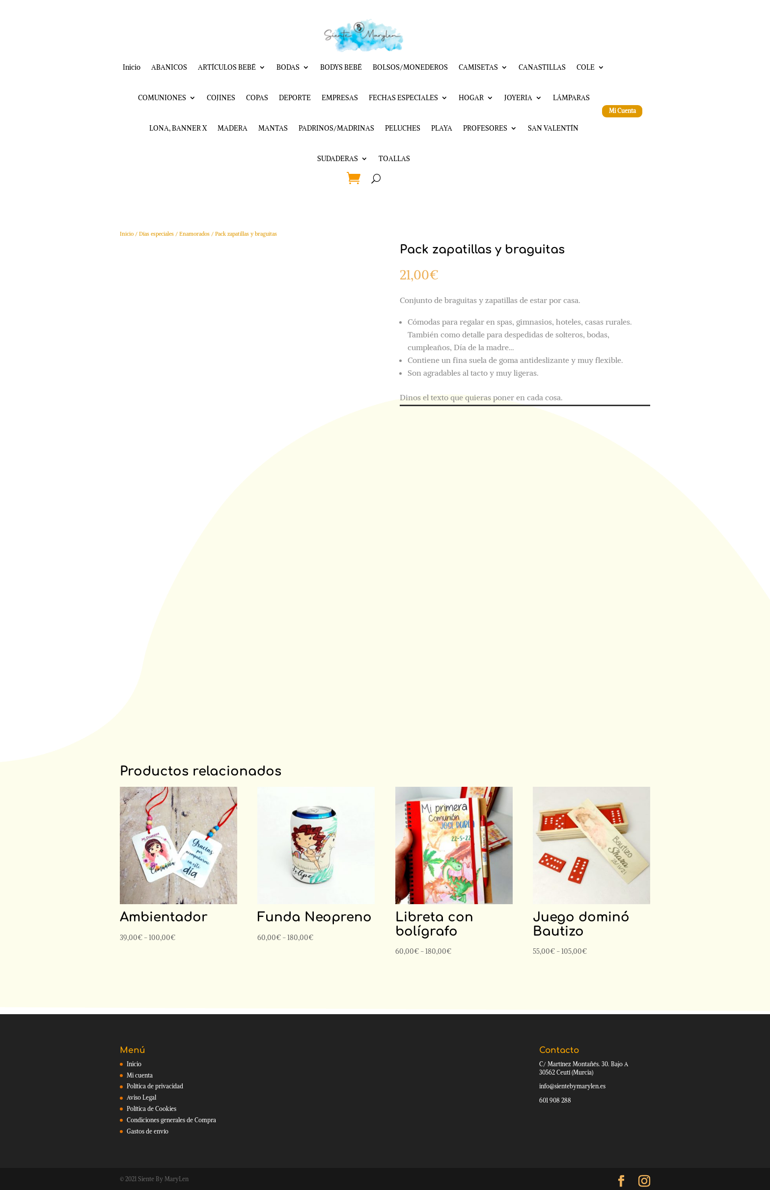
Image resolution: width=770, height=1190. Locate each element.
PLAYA (441, 128)
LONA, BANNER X (178, 128)
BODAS (288, 67)
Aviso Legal (141, 1097)
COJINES (221, 97)
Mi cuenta (140, 1075)
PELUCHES (402, 128)
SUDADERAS (337, 158)
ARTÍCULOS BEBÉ (227, 67)
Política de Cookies (151, 1108)
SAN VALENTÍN (553, 128)
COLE (586, 67)
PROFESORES (485, 128)
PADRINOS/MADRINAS (336, 128)
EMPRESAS (340, 97)
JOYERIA (518, 97)
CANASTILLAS (542, 67)
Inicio (131, 67)
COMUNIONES (162, 97)
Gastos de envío (147, 1131)
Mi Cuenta (622, 110)
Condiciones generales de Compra (171, 1120)
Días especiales (156, 233)
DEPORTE (295, 97)
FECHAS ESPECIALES (403, 97)
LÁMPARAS (571, 97)
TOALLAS (394, 158)
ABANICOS (169, 67)
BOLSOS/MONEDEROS (410, 67)
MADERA (233, 128)
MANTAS (273, 128)
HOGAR (471, 97)
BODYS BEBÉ (341, 67)
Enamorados (194, 233)
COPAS (257, 97)
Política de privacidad (155, 1086)
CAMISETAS (478, 67)
